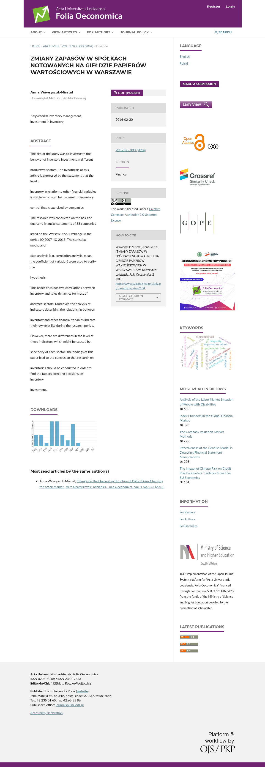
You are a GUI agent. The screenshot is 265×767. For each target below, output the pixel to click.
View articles (65, 32)
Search (223, 32)
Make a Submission (199, 84)
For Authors (99, 32)
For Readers (187, 512)
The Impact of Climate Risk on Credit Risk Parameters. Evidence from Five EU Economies (205, 472)
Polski (184, 63)
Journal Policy (135, 32)
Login (230, 6)
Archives (51, 46)
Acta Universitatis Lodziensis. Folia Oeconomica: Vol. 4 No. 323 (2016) (115, 487)
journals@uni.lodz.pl (70, 705)
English (185, 56)
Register (213, 6)
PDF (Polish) (128, 93)
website (82, 691)
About (36, 32)
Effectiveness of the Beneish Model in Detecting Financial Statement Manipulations (206, 452)
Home (35, 46)
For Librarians (188, 526)
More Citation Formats (131, 297)
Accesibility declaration (46, 713)
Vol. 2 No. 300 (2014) (77, 46)
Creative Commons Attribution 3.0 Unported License (135, 214)
